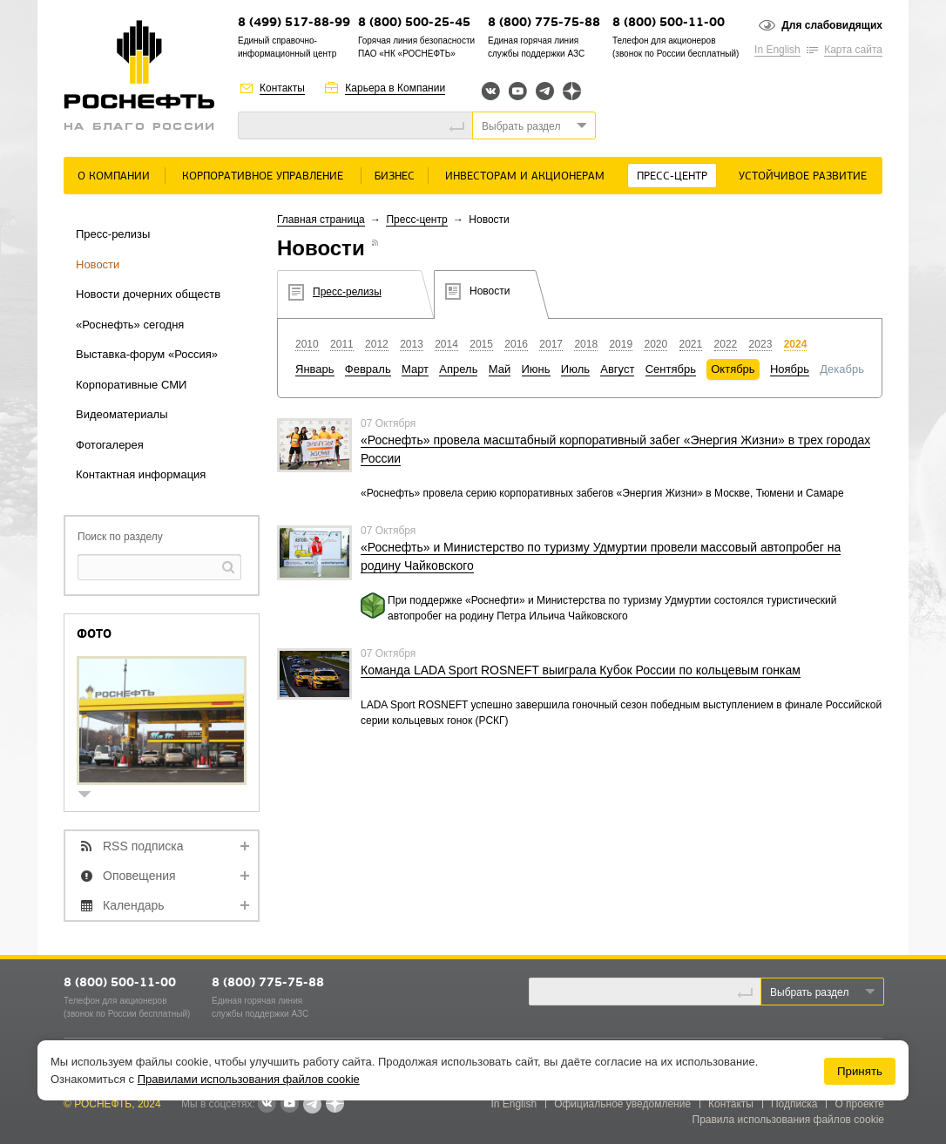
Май (499, 369)
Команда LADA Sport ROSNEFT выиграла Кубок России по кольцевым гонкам (581, 670)
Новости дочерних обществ (148, 294)
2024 (795, 344)
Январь (314, 369)
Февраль (368, 369)
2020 (655, 344)
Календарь (134, 905)
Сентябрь (670, 369)
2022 (726, 344)
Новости (97, 264)
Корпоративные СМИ (131, 384)
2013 (411, 344)
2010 (307, 344)
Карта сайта (853, 50)
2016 (516, 344)
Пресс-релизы (113, 233)
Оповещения (139, 876)
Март (415, 369)
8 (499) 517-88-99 (294, 23)
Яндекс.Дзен (572, 91)
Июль (575, 369)
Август (617, 369)
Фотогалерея (110, 444)
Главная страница (321, 219)
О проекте (859, 1104)
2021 (691, 344)
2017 (551, 344)
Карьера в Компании (395, 88)
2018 (586, 344)
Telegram (545, 91)
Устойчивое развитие (803, 176)
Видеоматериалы (122, 414)
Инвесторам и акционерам (525, 176)
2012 (377, 344)
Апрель (458, 369)
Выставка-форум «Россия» (147, 354)
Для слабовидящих (831, 25)
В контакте (266, 1104)
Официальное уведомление (622, 1104)
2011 (342, 344)
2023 (761, 344)
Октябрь (732, 369)
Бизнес (395, 176)
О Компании (114, 176)
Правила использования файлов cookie (789, 1120)
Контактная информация (141, 474)
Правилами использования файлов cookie (249, 1079)
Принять (859, 1071)
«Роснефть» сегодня (130, 324)
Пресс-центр (672, 176)
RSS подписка (143, 846)
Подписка (794, 1104)
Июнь (536, 369)
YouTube (518, 91)
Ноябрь (789, 369)
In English (777, 50)
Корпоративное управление (262, 176)
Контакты (282, 88)
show (91, 796)
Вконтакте (491, 91)
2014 (446, 344)
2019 (620, 344)
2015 (481, 344)
